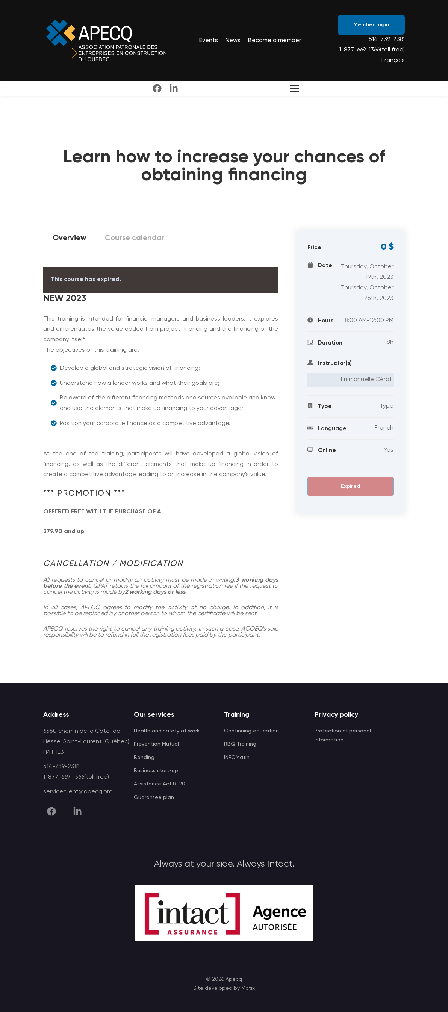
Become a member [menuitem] (274, 41)
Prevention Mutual (156, 744)
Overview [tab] (69, 240)
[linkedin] (173, 88)
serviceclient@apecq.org (78, 792)
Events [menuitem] (208, 41)
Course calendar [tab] (134, 238)
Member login (371, 24)
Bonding (144, 757)
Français (393, 60)
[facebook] (157, 88)
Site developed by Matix (224, 988)
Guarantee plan (154, 797)
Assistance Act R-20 (159, 784)
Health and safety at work (167, 731)
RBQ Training (240, 744)
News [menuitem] (233, 41)
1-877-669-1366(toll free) (372, 50)
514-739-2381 (387, 39)
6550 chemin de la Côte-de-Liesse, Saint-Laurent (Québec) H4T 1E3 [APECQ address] (86, 741)
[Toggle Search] (293, 88)
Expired (350, 486)
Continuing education (251, 731)
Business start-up (156, 770)
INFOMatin (237, 757)
